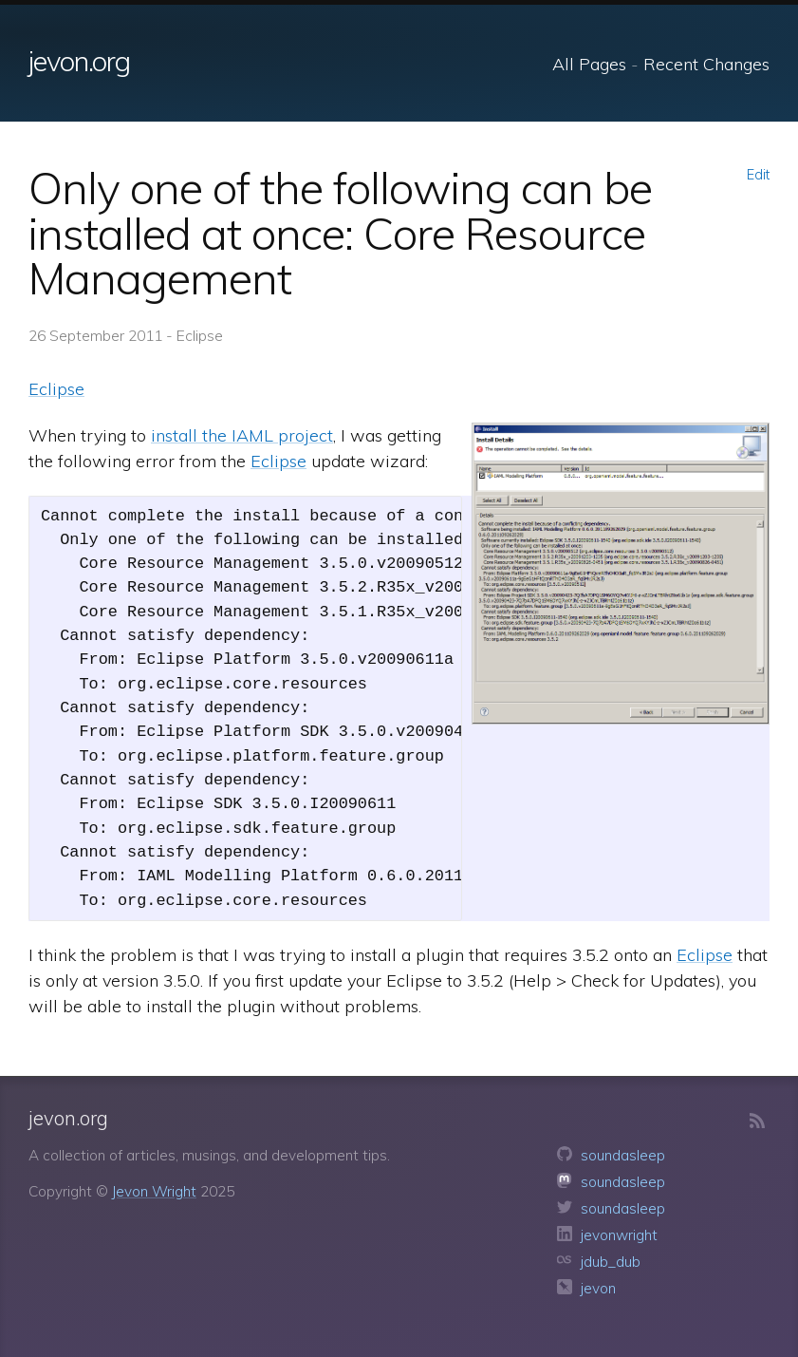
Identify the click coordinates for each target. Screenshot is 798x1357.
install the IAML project (242, 435)
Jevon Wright (154, 1191)
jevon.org (79, 61)
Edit (758, 174)
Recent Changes (706, 64)
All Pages (589, 64)
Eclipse (56, 389)
